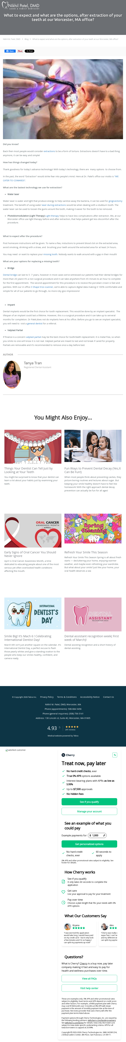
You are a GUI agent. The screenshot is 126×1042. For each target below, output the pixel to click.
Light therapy (52, 215)
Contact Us (108, 697)
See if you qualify (89, 802)
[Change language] (114, 755)
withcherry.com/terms (74, 1022)
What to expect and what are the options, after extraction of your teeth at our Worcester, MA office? (75, 39)
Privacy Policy (47, 697)
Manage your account (89, 811)
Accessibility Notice (90, 697)
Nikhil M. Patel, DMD (11, 39)
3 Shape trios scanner (42, 286)
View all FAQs (89, 978)
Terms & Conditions (67, 697)
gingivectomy (115, 200)
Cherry (83, 963)
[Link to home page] (20, 5)
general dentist (35, 323)
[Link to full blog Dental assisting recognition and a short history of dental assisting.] (93, 620)
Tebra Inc (32, 697)
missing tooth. (50, 254)
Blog (27, 39)
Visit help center (89, 988)
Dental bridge (10, 274)
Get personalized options (89, 844)
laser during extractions (54, 204)
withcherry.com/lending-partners (102, 1020)
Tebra (75, 735)
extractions (49, 151)
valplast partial (33, 336)
